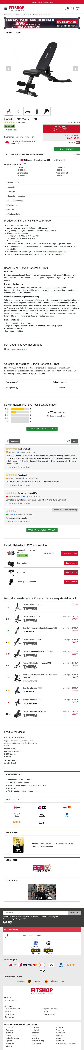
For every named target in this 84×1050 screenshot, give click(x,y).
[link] (17, 801)
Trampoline (60, 1024)
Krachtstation (35, 1024)
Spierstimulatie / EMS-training (66, 1037)
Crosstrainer (10, 1021)
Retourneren (9, 1011)
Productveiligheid (14, 208)
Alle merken (10, 1044)
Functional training (37, 1034)
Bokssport (34, 1029)
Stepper (58, 1032)
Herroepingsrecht (49, 1008)
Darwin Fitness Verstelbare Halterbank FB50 (40, 622)
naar (10, 994)
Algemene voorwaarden (13, 1002)
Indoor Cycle (60, 1026)
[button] (8, 62)
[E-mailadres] (35, 906)
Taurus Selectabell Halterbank (34, 705)
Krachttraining (18, 15)
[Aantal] (48, 143)
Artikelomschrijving (69, 547)
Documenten (13, 185)
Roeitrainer (9, 1024)
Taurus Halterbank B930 (32, 610)
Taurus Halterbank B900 (32, 598)
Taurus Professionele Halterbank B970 (38, 645)
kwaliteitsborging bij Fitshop (57, 245)
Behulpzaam (11, 461)
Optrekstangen (36, 1037)
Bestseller (12, 203)
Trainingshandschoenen (26, 575)
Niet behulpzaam (24, 461)
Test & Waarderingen (16, 194)
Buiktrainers (60, 1034)
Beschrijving (13, 181)
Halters (8, 1029)
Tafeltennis (9, 1026)
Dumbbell (21, 566)
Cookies (8, 1005)
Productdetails (13, 176)
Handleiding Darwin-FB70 (15, 343)
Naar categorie (71, 557)
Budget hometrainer (13, 1032)
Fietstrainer (35, 1032)
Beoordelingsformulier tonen (42, 422)
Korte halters (22, 557)
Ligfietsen (59, 1029)
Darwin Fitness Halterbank (41, 15)
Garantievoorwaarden (16, 190)
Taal (74, 435)
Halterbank (27, 15)
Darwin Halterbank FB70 (32, 693)
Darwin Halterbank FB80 (32, 682)
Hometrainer (35, 1021)
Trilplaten (9, 1040)
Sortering (14, 435)
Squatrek (9, 1034)
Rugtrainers (10, 1037)
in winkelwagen (67, 143)
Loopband (59, 1021)
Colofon (45, 1005)
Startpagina (7, 15)
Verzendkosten (10, 1008)
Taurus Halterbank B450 (32, 633)
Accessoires (12, 199)
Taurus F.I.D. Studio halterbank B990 (37, 657)
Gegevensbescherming (50, 1002)
